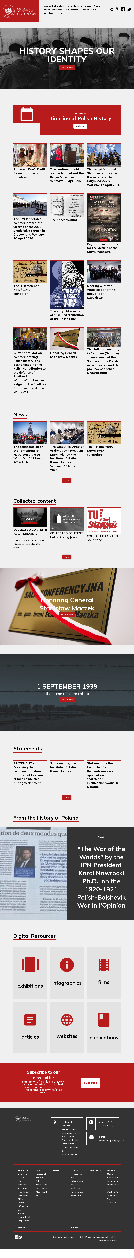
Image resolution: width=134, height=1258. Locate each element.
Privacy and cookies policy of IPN (101, 1237)
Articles (74, 1184)
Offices (21, 1199)
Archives (22, 1227)
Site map (57, 1237)
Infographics (77, 1192)
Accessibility (70, 1237)
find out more (67, 67)
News (56, 1170)
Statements (112, 1177)
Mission (21, 1177)
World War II (41, 1188)
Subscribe (90, 1082)
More (68, 481)
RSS (81, 1237)
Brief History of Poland (41, 1174)
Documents (23, 1195)
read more (80, 126)
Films (73, 1177)
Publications (77, 1181)
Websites (75, 1188)
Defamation (112, 1181)
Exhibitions (76, 1195)
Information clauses (107, 1240)
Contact (75, 1227)
